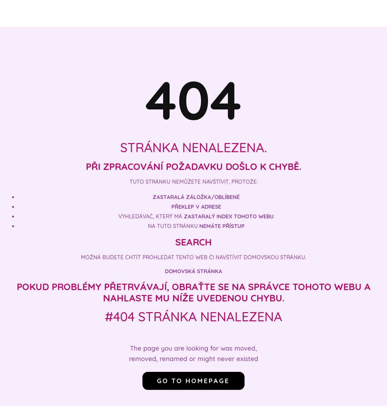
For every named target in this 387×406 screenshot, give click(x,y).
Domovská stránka (193, 271)
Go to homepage (193, 381)
